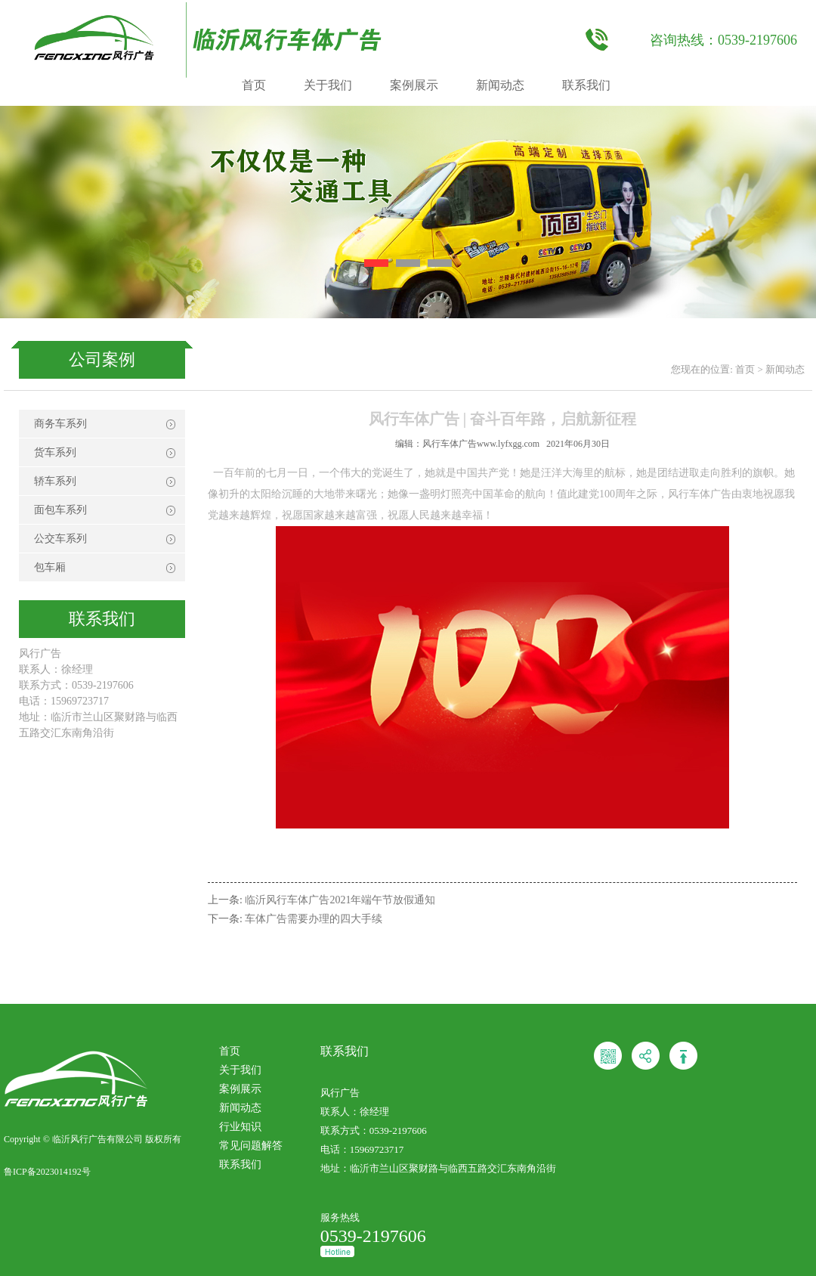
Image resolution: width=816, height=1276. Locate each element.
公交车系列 (60, 538)
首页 (254, 85)
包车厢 (50, 567)
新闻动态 (500, 85)
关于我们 (328, 85)
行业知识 (240, 1126)
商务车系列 (60, 423)
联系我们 (586, 85)
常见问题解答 (251, 1145)
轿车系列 (55, 481)
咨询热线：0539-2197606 (723, 40)
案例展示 (414, 85)
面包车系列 (60, 510)
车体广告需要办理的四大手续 (313, 918)
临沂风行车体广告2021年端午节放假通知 (340, 900)
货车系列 (55, 452)
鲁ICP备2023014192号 (47, 1171)
